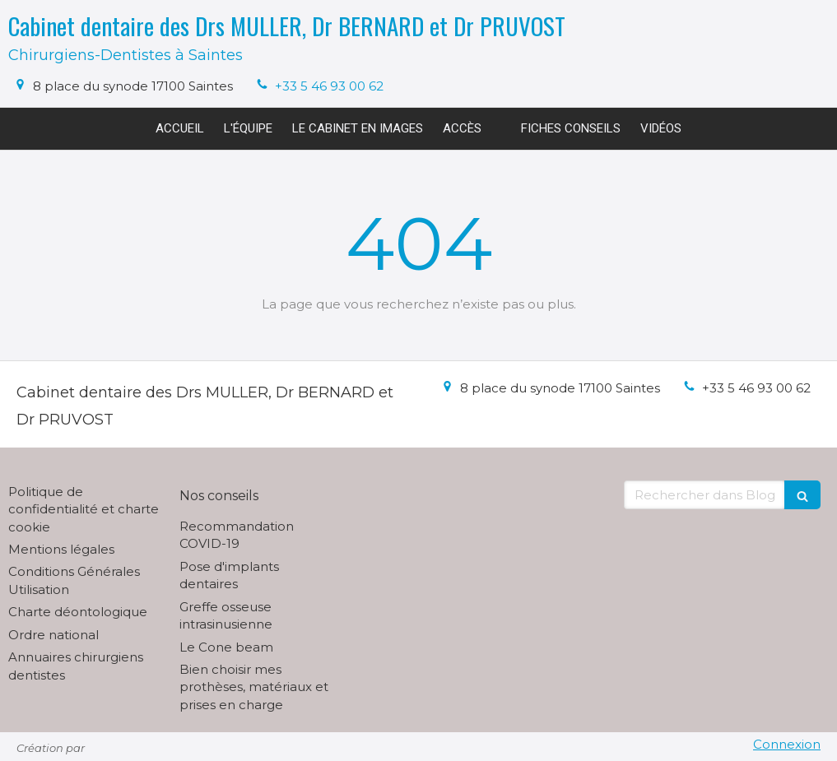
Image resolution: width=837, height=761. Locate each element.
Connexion (787, 744)
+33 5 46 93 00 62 (329, 86)
